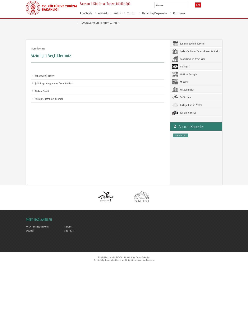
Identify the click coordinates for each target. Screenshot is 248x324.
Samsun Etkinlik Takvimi (188, 43)
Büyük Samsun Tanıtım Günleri (99, 23)
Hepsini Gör (180, 135)
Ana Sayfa (86, 13)
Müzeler (180, 82)
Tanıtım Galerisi (184, 112)
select (188, 5)
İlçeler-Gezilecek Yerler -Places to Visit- (196, 51)
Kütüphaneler (183, 89)
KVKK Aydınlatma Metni (37, 226)
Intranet (68, 226)
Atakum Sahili (40, 91)
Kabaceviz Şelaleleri (43, 76)
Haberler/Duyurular (154, 13)
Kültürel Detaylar (185, 74)
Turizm (131, 13)
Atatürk (103, 13)
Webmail (30, 230)
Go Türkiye (181, 97)
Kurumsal (179, 13)
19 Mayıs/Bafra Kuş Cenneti (47, 99)
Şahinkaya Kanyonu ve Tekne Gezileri (52, 83)
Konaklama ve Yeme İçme (188, 59)
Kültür (117, 13)
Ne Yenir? (180, 66)
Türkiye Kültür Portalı (187, 105)
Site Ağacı (69, 230)
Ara (198, 5)
